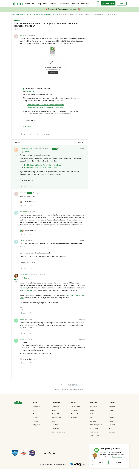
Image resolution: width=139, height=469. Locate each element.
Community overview (24, 14)
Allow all (118, 462)
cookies (108, 452)
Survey (25, 288)
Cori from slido (24, 275)
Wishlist (53, 4)
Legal (110, 428)
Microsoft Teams (56, 417)
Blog (91, 417)
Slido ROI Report (95, 435)
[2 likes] (28, 230)
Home (13, 14)
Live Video (55, 425)
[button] (108, 3)
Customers (112, 417)
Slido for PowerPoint (52, 14)
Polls (34, 414)
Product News (64, 4)
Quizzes (35, 417)
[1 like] (27, 202)
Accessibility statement (76, 389)
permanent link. (27, 290)
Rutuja (22, 240)
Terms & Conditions (61, 389)
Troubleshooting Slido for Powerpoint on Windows (45, 105)
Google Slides (56, 414)
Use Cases (93, 421)
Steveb (22, 319)
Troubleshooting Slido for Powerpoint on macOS (45, 107)
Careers (111, 414)
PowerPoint (55, 406)
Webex (54, 410)
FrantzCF (23, 35)
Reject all (100, 462)
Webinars (92, 414)
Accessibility (112, 432)
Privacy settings (117, 457)
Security (111, 421)
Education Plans (75, 414)
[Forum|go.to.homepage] (17, 3)
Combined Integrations (58, 432)
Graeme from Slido (26, 149)
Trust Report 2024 (95, 432)
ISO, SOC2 (112, 425)
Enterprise (74, 417)
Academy (75, 4)
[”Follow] (40, 454)
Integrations (36, 425)
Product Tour (36, 406)
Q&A (34, 410)
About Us (111, 410)
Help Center (93, 406)
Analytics (35, 421)
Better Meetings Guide (96, 425)
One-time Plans (75, 406)
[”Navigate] (18, 403)
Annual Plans (74, 410)
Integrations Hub (38, 14)
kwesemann (24, 212)
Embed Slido (55, 428)
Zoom (53, 421)
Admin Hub (85, 4)
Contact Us (112, 406)
